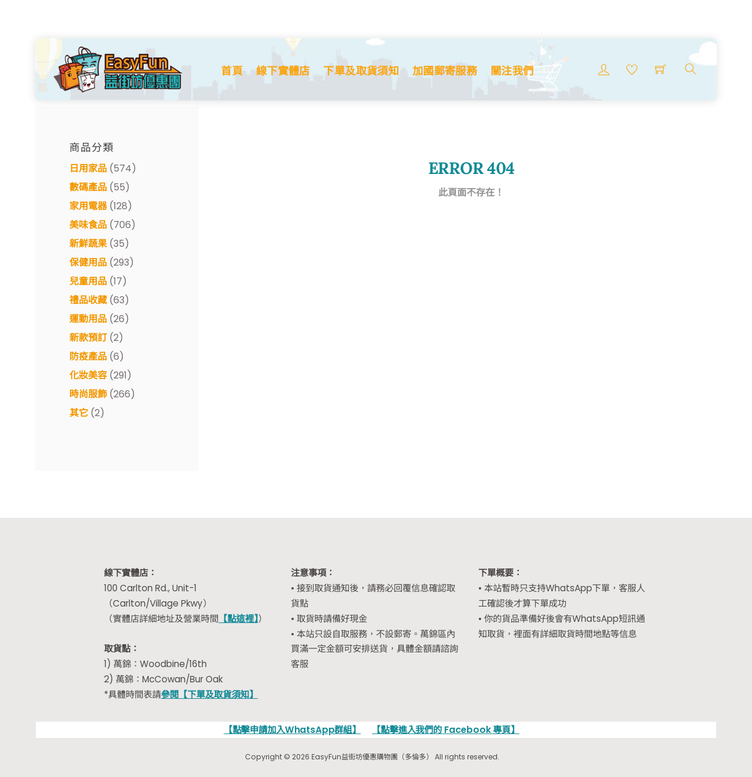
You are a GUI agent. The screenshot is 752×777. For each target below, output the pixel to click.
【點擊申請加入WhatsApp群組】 (292, 730)
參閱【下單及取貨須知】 (209, 694)
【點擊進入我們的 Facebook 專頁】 (445, 730)
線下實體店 (283, 70)
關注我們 (512, 70)
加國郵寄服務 (444, 70)
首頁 (232, 70)
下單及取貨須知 (361, 70)
